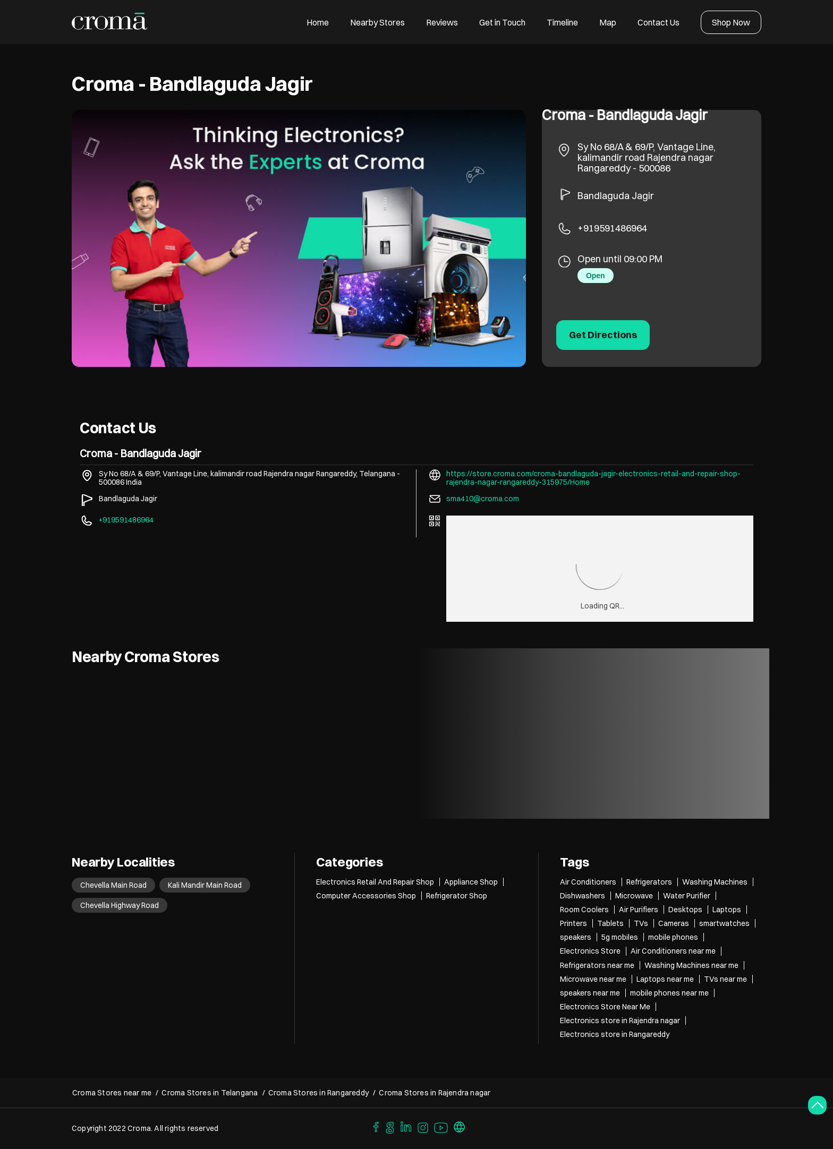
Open (595, 275)
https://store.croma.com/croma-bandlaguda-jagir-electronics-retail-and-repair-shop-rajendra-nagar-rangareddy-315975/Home (593, 478)
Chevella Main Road (113, 885)
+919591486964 (612, 228)
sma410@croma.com (482, 498)
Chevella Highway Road (119, 905)
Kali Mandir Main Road (205, 885)
